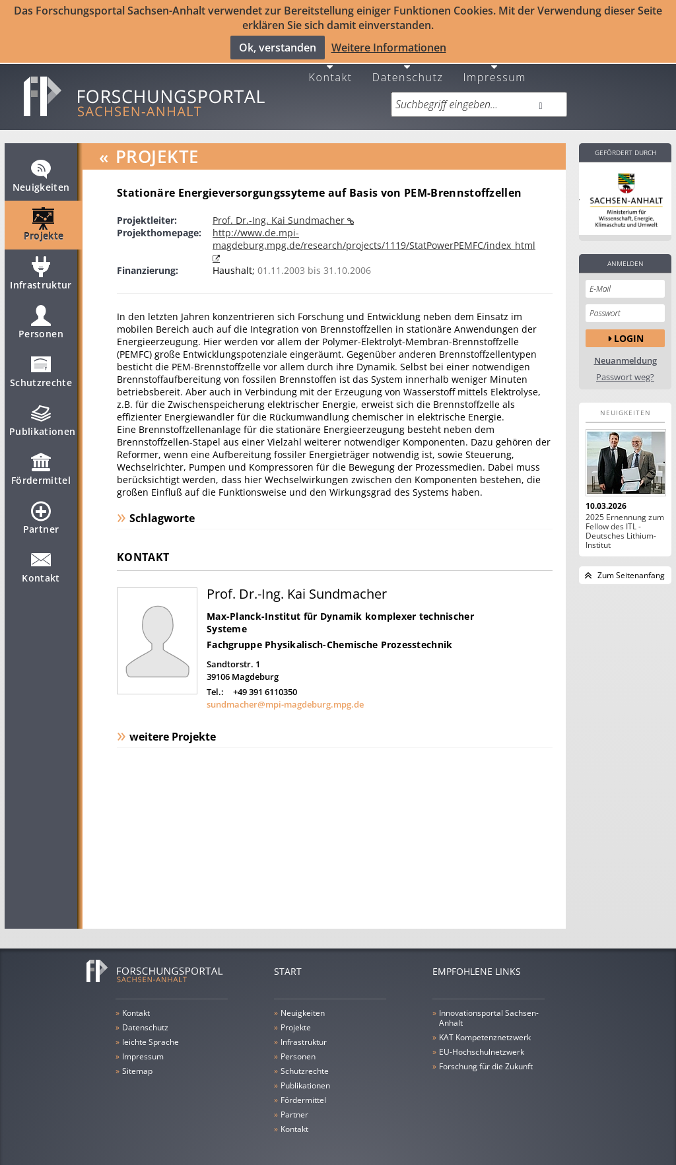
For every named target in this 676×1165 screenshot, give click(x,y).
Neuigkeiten (41, 171)
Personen (40, 318)
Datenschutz (408, 66)
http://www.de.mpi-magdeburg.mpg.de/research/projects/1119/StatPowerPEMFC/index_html (374, 229)
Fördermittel (41, 465)
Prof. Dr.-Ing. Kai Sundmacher (280, 210)
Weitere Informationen (388, 47)
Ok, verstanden (277, 47)
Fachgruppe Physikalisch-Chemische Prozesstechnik (329, 634)
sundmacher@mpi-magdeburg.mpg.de (285, 694)
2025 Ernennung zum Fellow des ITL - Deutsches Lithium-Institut (625, 521)
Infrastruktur (41, 269)
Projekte (44, 220)
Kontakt (331, 66)
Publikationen (42, 416)
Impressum (494, 66)
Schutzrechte (41, 367)
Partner (41, 513)
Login (629, 327)
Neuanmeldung (625, 351)
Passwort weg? (625, 367)
